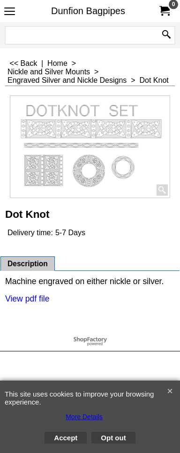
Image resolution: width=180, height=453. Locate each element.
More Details (84, 417)
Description (28, 264)
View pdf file (27, 298)
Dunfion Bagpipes (88, 11)
